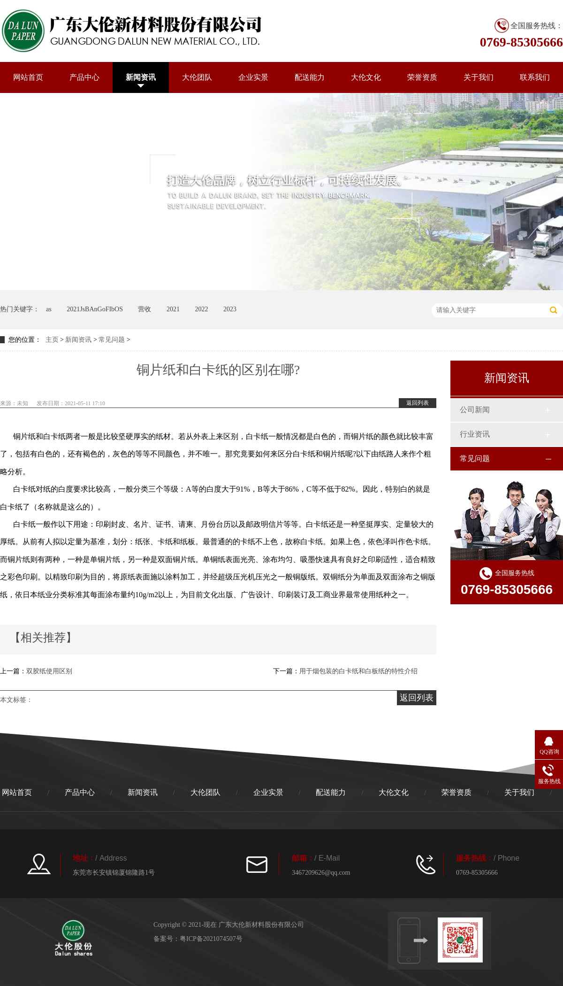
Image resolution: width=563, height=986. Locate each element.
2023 (229, 309)
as (49, 309)
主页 (52, 339)
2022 (201, 309)
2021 (173, 309)
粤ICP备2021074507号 (211, 938)
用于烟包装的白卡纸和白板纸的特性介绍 (358, 671)
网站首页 (28, 77)
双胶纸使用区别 (49, 671)
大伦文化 (366, 77)
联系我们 (535, 77)
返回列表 (417, 403)
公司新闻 (475, 410)
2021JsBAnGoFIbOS (95, 309)
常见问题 (112, 339)
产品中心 (84, 77)
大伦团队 (197, 77)
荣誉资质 (422, 77)
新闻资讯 (141, 77)
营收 (144, 309)
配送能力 (310, 77)
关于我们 (479, 77)
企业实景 (253, 77)
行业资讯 (475, 434)
